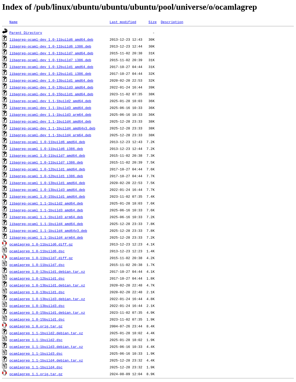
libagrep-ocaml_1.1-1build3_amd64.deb (46, 210)
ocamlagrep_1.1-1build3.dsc (36, 353)
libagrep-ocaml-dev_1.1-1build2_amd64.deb (50, 100)
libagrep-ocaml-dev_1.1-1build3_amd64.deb (50, 107)
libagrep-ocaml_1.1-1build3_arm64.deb (46, 216)
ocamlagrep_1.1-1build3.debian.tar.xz (46, 346)
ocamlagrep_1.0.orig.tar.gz (36, 326)
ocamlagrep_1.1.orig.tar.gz (36, 373)
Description (172, 21)
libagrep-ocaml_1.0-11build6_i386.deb (46, 148)
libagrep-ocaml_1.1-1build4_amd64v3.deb (48, 230)
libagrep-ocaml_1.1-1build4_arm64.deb (46, 237)
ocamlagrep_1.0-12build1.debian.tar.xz (47, 271)
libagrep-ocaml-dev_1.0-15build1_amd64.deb (51, 94)
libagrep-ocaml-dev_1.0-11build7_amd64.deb (51, 53)
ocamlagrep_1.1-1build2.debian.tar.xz (46, 333)
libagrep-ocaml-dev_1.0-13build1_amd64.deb (51, 80)
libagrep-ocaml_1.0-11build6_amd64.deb (47, 141)
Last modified (123, 21)
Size (152, 21)
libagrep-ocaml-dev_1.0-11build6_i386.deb (50, 46)
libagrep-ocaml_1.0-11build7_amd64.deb (47, 155)
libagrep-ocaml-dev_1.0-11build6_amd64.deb (51, 39)
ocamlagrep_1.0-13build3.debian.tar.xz (47, 298)
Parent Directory (25, 32)
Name (13, 21)
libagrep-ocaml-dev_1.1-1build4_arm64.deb (50, 135)
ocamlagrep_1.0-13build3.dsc (37, 305)
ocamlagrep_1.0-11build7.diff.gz (41, 257)
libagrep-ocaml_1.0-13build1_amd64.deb (47, 182)
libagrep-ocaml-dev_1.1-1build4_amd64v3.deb (52, 128)
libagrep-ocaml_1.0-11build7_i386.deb (46, 162)
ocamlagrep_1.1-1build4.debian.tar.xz (46, 360)
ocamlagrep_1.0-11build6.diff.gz (41, 244)
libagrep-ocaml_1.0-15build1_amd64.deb (47, 196)
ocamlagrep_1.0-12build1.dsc (37, 278)
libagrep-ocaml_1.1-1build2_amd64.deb (46, 203)
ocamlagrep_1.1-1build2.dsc (36, 339)
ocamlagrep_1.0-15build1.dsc (37, 319)
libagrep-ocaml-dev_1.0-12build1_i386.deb (50, 73)
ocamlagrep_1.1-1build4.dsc (36, 367)
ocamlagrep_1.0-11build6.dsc (37, 251)
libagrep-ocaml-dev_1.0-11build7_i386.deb (50, 59)
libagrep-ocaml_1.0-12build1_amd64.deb (47, 169)
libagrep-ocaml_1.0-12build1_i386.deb (46, 176)
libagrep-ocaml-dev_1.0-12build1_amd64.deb (51, 66)
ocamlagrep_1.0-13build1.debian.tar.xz (47, 285)
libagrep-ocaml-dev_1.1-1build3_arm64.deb (50, 114)
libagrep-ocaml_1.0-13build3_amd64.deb (47, 189)
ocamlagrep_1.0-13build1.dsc (37, 292)
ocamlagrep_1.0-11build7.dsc (37, 264)
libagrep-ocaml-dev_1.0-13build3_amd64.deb (51, 87)
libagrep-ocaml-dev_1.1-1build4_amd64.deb (50, 121)
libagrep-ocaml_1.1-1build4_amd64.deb (46, 223)
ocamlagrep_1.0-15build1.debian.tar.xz (47, 312)
